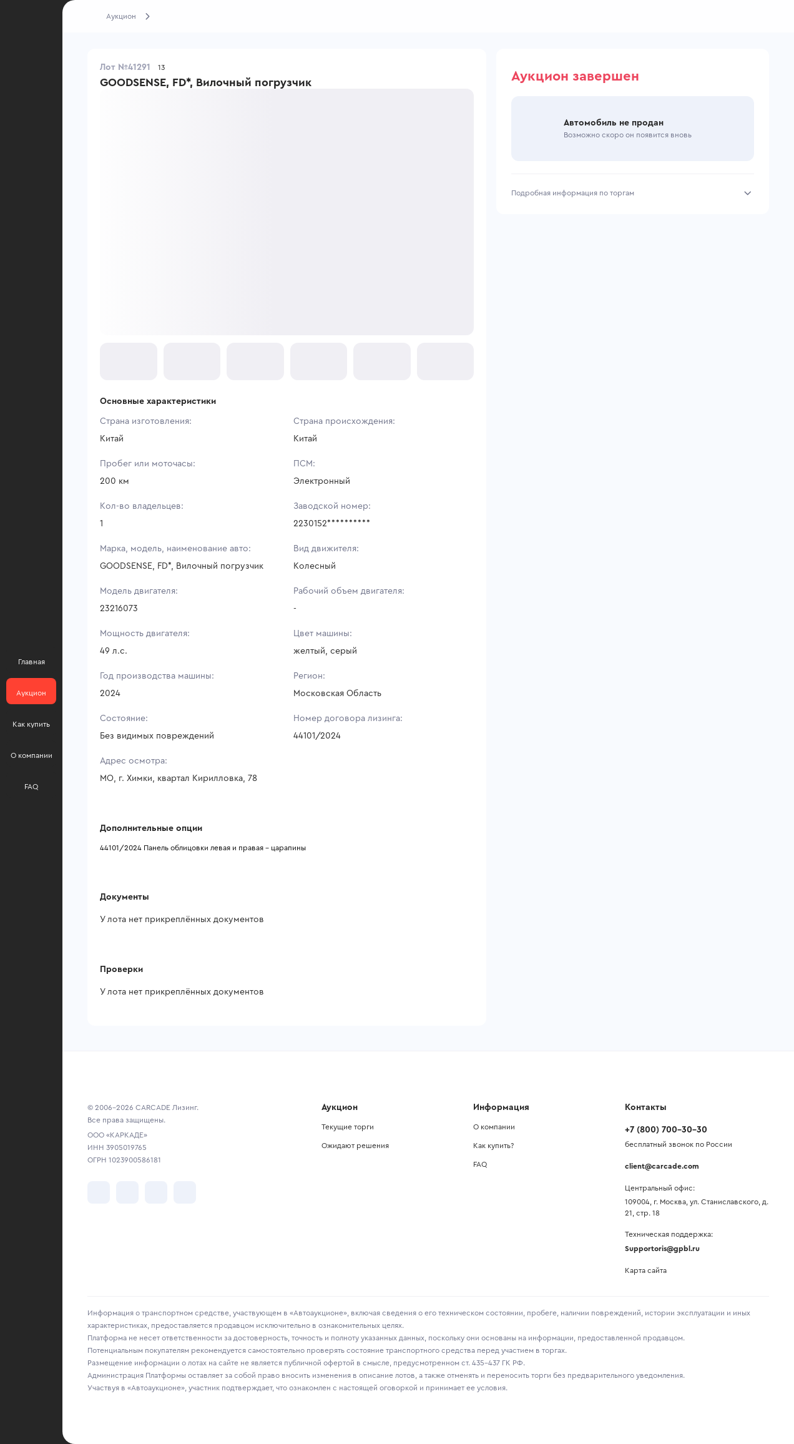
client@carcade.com (662, 1166)
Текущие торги (347, 1127)
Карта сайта (646, 1270)
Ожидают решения (355, 1145)
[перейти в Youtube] (156, 1192)
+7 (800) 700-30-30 (666, 1130)
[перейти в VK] (98, 1192)
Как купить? (493, 1145)
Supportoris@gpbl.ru (662, 1248)
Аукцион (121, 16)
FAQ (480, 1164)
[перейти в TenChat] (185, 1192)
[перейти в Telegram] (127, 1192)
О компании (494, 1127)
